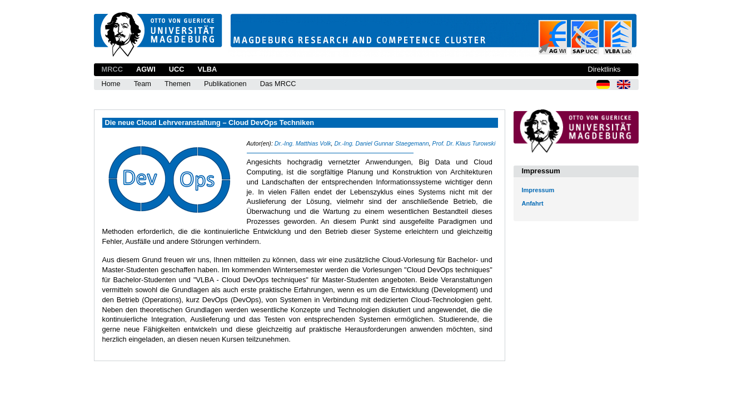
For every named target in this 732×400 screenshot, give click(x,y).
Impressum (538, 190)
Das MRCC (278, 83)
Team (142, 83)
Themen (178, 83)
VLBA (207, 69)
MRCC (112, 69)
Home (111, 83)
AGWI (146, 69)
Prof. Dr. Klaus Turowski (464, 143)
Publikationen (225, 83)
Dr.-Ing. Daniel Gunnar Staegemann (381, 143)
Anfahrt (533, 203)
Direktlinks (603, 69)
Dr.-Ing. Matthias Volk (303, 143)
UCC (177, 69)
